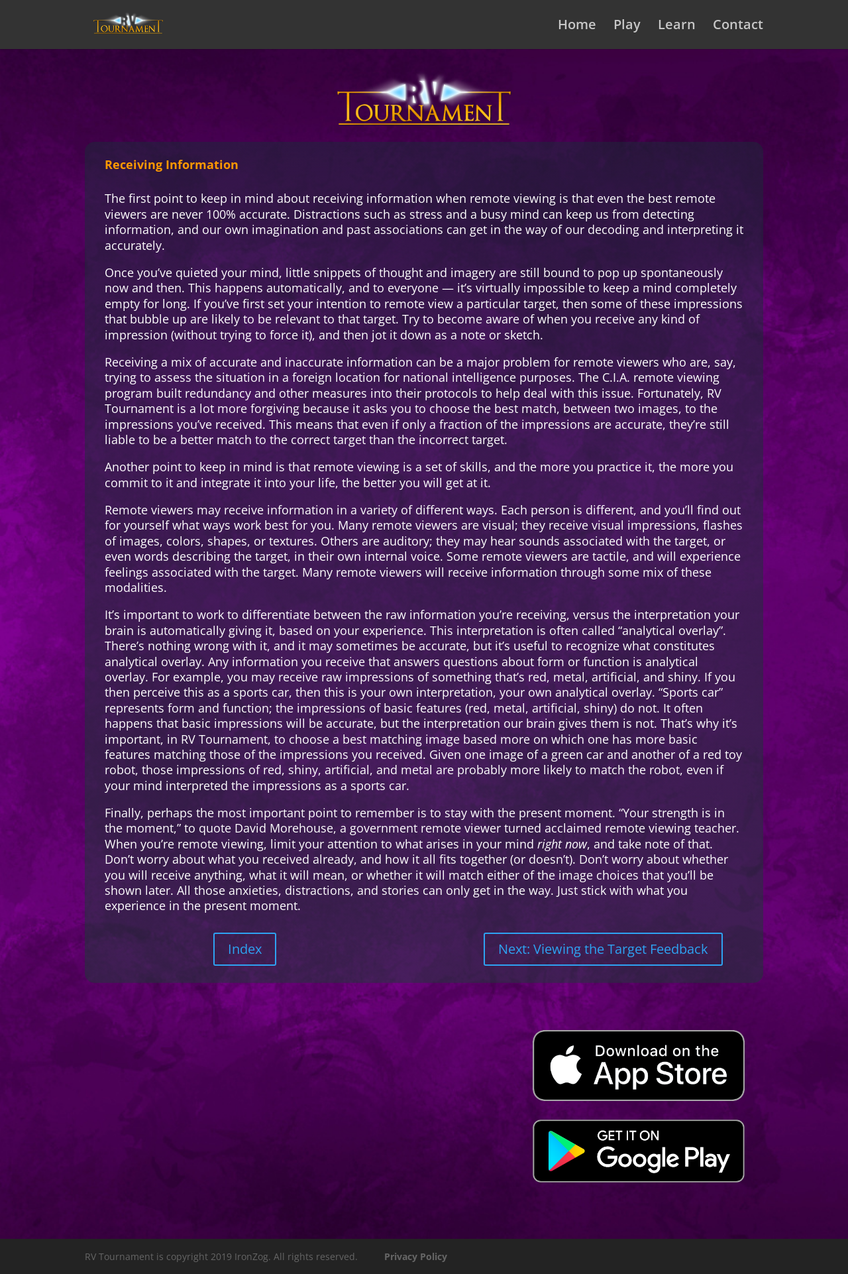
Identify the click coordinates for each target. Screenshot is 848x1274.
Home (577, 26)
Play (627, 26)
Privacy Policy (415, 1256)
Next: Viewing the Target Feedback (603, 949)
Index (245, 949)
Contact (738, 26)
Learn (677, 26)
